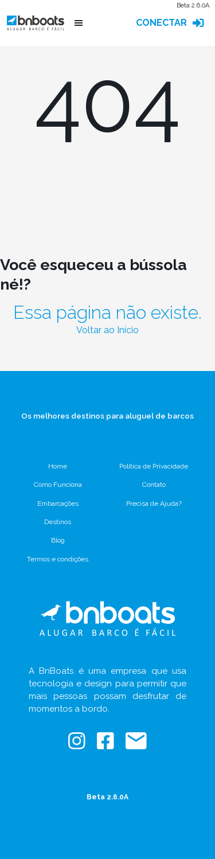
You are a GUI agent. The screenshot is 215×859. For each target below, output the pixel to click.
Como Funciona (58, 485)
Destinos (57, 522)
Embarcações (58, 503)
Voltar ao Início (107, 330)
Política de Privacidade (153, 466)
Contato (154, 485)
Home (57, 466)
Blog (58, 540)
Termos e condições (57, 559)
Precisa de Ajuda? (154, 503)
